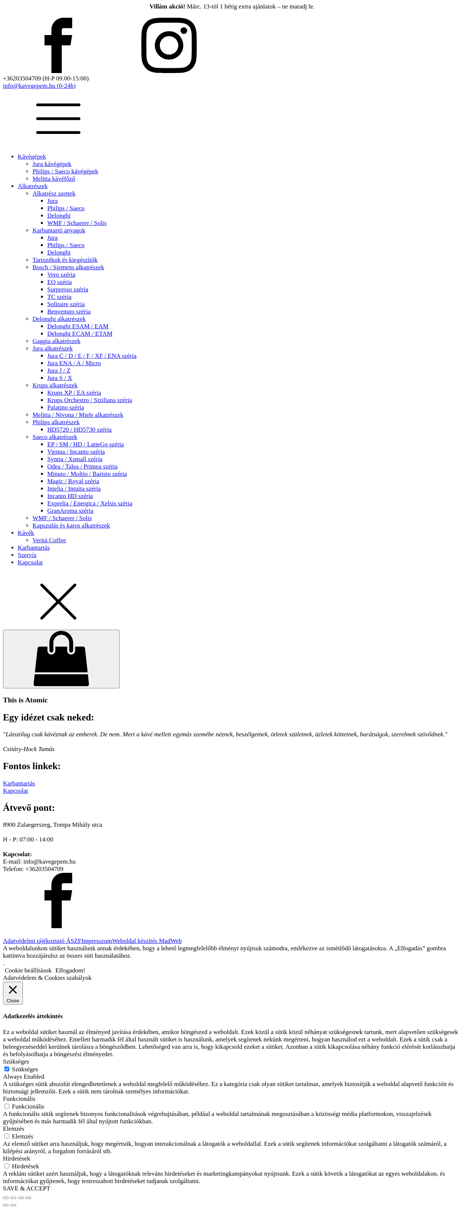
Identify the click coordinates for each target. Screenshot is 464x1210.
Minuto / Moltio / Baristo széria (87, 473)
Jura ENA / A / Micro (74, 363)
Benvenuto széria (69, 311)
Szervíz (27, 555)
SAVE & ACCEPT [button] (26, 1188)
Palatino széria (65, 407)
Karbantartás (34, 547)
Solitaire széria (66, 304)
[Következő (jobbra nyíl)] (13, 1205)
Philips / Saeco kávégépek (65, 171)
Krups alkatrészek (55, 385)
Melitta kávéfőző (53, 178)
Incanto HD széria (70, 495)
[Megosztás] (21, 1198)
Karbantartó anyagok (58, 230)
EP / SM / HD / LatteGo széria (85, 444)
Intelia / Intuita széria (74, 488)
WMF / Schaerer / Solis (77, 223)
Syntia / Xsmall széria (75, 459)
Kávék (26, 532)
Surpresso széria (67, 289)
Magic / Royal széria (73, 481)
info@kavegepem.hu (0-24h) (39, 85)
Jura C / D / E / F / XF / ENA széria (92, 355)
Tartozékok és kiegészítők (64, 259)
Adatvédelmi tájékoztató (34, 940)
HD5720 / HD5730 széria (79, 429)
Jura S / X (59, 377)
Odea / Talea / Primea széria (82, 466)
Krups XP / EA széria (74, 392)
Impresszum (96, 940)
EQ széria (59, 282)
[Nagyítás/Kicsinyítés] (6, 1198)
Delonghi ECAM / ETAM (80, 333)
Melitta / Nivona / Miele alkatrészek (77, 414)
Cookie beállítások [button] (28, 970)
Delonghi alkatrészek (59, 318)
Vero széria (61, 274)
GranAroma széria (70, 510)
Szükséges (25, 1069)
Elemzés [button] (13, 1128)
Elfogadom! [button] (70, 970)
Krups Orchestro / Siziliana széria (89, 400)
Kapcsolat (30, 562)
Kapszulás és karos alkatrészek (71, 525)
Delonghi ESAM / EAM (78, 326)
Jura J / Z (59, 370)
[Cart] (61, 659)
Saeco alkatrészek (54, 436)
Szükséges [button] (16, 1061)
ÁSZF (74, 940)
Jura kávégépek (51, 163)
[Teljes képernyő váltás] (13, 1198)
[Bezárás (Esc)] (28, 1198)
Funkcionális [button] (19, 1098)
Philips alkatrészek (56, 422)
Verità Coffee (49, 540)
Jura (52, 200)
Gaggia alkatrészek (56, 341)
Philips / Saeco (66, 208)
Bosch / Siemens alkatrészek (68, 267)
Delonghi (59, 215)
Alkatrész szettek (54, 193)
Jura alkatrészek (52, 348)
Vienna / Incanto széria (76, 451)
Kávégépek (32, 156)
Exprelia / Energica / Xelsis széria (90, 503)
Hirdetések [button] (16, 1158)
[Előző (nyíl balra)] (6, 1205)
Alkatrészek (33, 186)
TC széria (59, 296)
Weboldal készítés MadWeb (147, 940)
